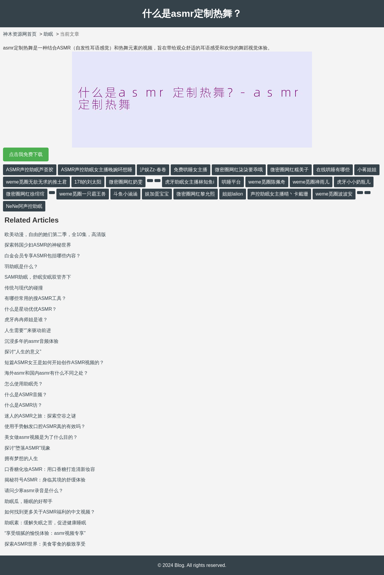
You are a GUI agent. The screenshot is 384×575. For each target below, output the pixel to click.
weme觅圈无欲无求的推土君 (36, 181)
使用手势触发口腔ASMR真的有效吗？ (45, 426)
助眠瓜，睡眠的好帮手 (28, 501)
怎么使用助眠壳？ (23, 383)
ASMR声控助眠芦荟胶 (29, 169)
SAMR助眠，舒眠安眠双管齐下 (37, 277)
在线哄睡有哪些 (333, 169)
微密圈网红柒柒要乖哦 (239, 169)
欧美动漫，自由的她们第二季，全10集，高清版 (55, 234)
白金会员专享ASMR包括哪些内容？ (42, 255)
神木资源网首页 (20, 34)
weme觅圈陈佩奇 (266, 181)
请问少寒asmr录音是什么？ (33, 490)
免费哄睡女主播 (190, 169)
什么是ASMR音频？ (25, 394)
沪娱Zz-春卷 (153, 169)
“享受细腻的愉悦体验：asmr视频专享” (45, 533)
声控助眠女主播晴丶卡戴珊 (279, 193)
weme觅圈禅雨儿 (311, 181)
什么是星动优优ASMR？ (30, 309)
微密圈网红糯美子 (289, 169)
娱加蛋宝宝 (157, 193)
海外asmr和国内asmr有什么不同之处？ (46, 373)
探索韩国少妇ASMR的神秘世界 (37, 244)
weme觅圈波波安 (334, 193)
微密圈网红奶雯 (125, 181)
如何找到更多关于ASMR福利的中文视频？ (49, 511)
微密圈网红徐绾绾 (25, 193)
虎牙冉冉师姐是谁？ (26, 319)
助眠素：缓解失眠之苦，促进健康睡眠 (45, 522)
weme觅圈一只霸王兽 (82, 193)
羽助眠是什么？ (21, 266)
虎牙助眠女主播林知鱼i (189, 181)
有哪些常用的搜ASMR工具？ (35, 298)
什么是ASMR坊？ (23, 405)
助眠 (48, 34)
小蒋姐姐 (366, 169)
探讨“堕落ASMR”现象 (27, 448)
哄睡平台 (231, 181)
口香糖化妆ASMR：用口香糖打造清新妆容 (49, 469)
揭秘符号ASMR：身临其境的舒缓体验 (45, 479)
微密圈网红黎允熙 (195, 193)
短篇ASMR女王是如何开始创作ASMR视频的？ (54, 362)
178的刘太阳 (88, 181)
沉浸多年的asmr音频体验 (31, 341)
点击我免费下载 (26, 154)
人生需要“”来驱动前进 (27, 330)
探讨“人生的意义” (22, 351)
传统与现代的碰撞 (23, 287)
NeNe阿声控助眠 (24, 206)
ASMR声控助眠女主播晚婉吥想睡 (96, 169)
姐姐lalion (232, 193)
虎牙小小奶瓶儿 (353, 181)
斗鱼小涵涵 (125, 193)
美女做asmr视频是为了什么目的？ (41, 437)
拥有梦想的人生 (21, 458)
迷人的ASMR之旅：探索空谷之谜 (40, 415)
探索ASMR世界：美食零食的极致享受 (45, 544)
